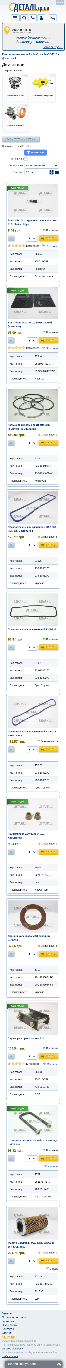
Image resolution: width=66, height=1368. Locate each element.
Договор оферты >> (13, 1348)
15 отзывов (51, 246)
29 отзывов (51, 348)
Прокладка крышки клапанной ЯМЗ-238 (32, 629)
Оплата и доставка (14, 1317)
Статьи (6, 1332)
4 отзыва (53, 1166)
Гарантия (8, 1321)
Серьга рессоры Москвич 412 (26, 1038)
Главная (7, 1313)
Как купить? (9, 1336)
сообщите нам (10, 1356)
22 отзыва (52, 1064)
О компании (9, 1325)
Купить (50, 238)
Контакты (8, 1329)
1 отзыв (53, 1268)
